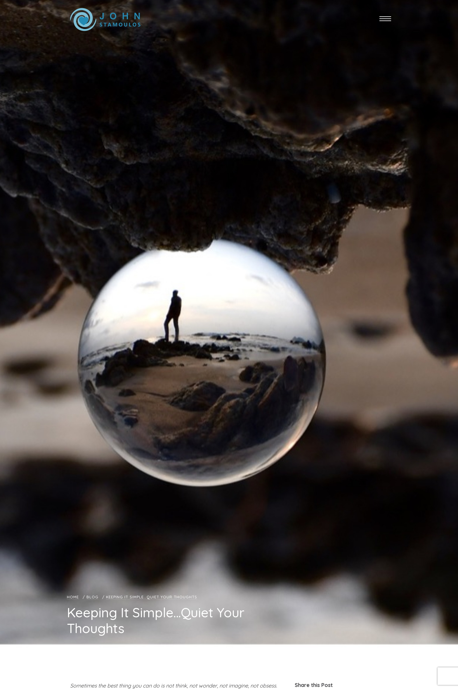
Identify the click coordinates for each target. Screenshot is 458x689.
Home (73, 597)
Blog (92, 597)
